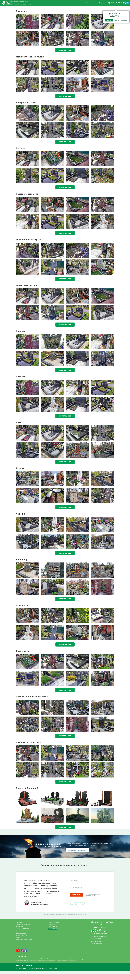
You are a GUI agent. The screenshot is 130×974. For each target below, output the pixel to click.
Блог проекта (53, 929)
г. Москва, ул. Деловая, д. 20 (99, 939)
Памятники (19, 925)
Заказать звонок (114, 3)
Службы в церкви (52, 971)
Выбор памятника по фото (23, 933)
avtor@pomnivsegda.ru (100, 936)
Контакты (44, 7)
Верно (82, 15)
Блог (34, 7)
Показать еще (65, 53)
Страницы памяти (22, 971)
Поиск (122, 7)
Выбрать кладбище (94, 15)
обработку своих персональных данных (76, 917)
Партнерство (53, 931)
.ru (22, 959)
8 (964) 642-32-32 (116, 2)
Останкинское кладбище (102, 925)
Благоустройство (21, 936)
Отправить (76, 898)
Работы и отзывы (21, 7)
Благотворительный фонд (38, 971)
